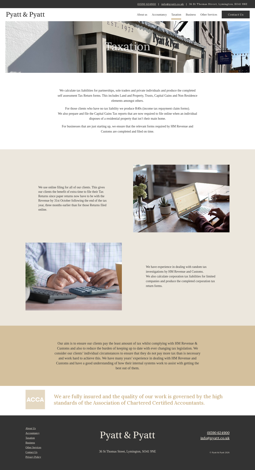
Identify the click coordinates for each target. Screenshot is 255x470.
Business (191, 14)
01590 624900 (146, 4)
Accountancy (159, 14)
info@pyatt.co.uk (172, 4)
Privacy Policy (33, 457)
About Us (31, 428)
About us (142, 14)
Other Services (208, 14)
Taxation (176, 14)
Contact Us (235, 14)
